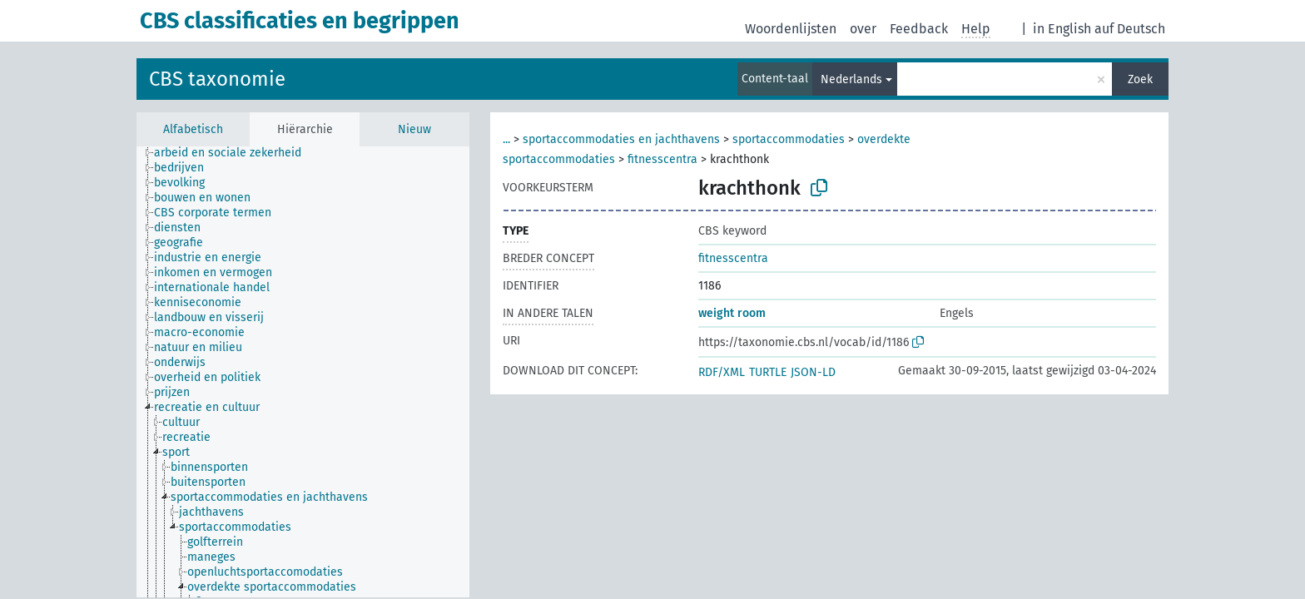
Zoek (1140, 79)
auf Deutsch (1129, 29)
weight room (732, 313)
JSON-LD (813, 372)
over (863, 29)
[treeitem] (234, 153)
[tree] (302, 371)
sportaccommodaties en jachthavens (621, 139)
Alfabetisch (193, 129)
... (506, 139)
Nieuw (414, 129)
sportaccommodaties (788, 139)
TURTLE (767, 372)
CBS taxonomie (217, 79)
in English (1062, 29)
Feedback (919, 29)
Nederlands (851, 79)
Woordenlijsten (790, 29)
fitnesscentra (662, 159)
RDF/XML (721, 372)
